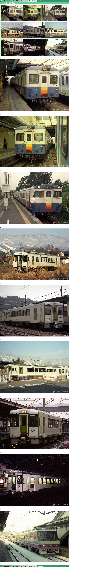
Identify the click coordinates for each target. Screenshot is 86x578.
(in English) (41, 0)
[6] (0, 339)
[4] (0, 227)
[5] (0, 283)
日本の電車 (24, 0)
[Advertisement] (34, 572)
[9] (0, 509)
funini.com (6, 0)
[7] (0, 396)
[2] (0, 114)
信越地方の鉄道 (32, 0)
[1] (0, 57)
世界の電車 (15, 0)
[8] (0, 452)
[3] (0, 170)
